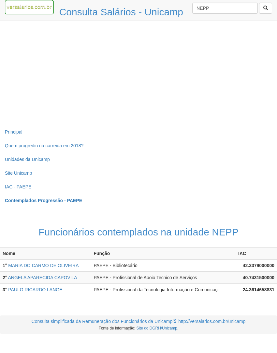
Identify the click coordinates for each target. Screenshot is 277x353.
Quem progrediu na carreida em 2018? (44, 145)
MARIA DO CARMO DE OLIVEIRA (43, 265)
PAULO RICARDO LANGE (35, 289)
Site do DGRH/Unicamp (156, 328)
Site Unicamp (18, 173)
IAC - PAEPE (18, 186)
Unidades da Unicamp (27, 159)
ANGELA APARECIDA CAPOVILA (42, 277)
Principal (13, 132)
